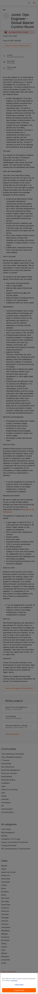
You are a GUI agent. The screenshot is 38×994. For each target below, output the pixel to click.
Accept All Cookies (19, 990)
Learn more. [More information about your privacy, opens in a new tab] (14, 980)
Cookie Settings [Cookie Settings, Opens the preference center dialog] (18, 984)
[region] (19, 983)
